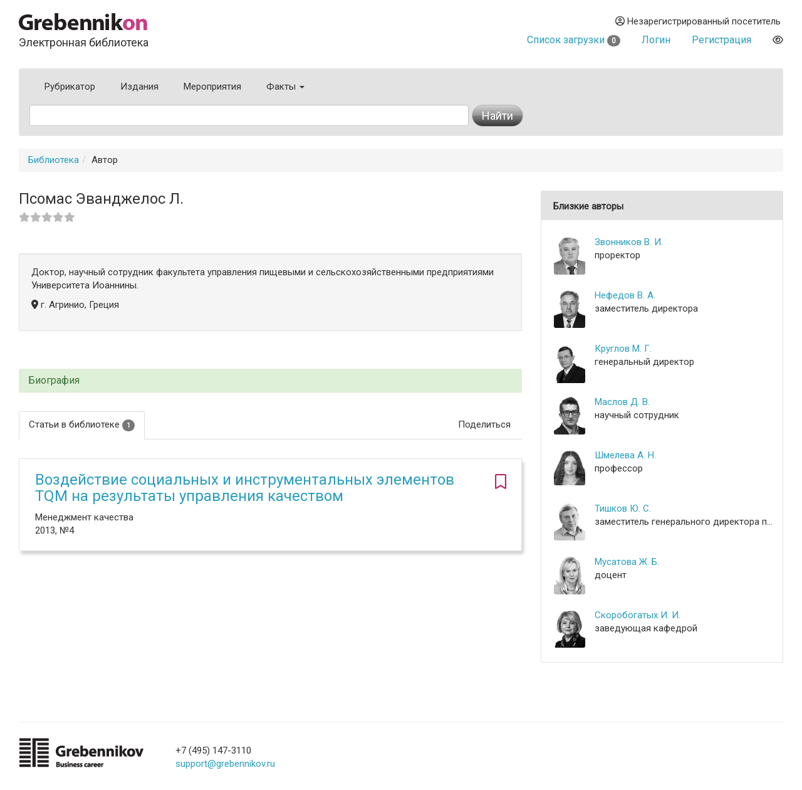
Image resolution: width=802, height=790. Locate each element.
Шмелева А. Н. (625, 455)
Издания (139, 86)
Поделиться (484, 424)
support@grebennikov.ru (225, 763)
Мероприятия (212, 86)
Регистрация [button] (721, 40)
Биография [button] (54, 380)
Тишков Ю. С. (623, 508)
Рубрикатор (69, 86)
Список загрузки (573, 40)
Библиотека (53, 160)
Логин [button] (656, 40)
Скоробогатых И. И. (637, 615)
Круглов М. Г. (623, 348)
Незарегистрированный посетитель (698, 21)
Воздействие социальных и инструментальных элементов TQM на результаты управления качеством (244, 488)
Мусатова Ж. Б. (627, 561)
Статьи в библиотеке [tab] (82, 425)
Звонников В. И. (629, 242)
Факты (285, 86)
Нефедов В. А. (625, 295)
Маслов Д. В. (622, 402)
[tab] (270, 381)
